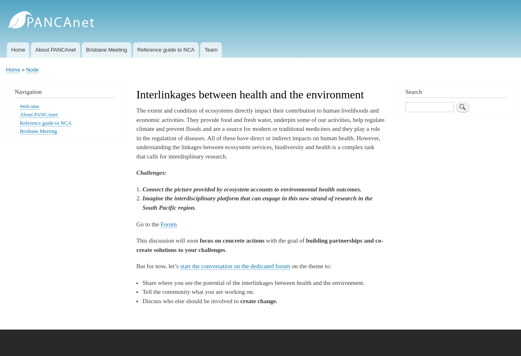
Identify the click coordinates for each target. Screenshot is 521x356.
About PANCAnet (55, 50)
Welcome (29, 106)
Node (32, 70)
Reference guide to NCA (166, 50)
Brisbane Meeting (106, 50)
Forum (169, 224)
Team (211, 50)
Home (18, 50)
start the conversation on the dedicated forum (235, 266)
